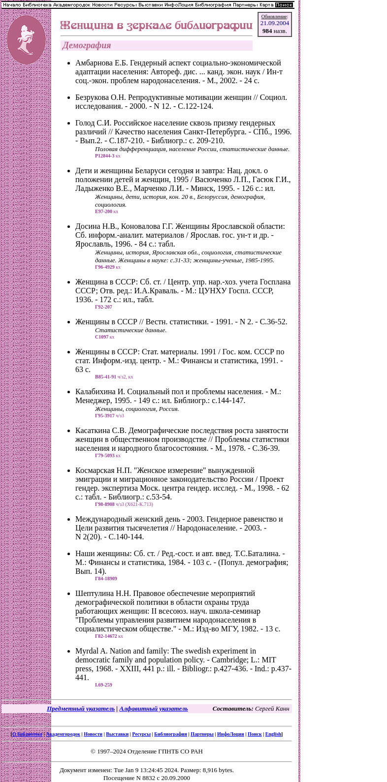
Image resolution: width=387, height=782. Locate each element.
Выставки (117, 734)
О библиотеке (27, 734)
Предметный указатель (81, 708)
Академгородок (63, 734)
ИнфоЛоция (230, 734)
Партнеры (202, 734)
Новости (93, 734)
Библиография (170, 734)
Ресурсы (141, 734)
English (273, 734)
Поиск (255, 734)
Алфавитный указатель (153, 708)
